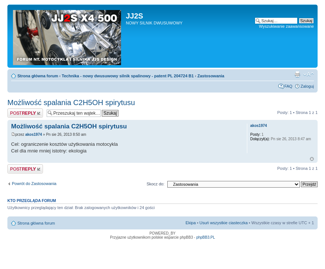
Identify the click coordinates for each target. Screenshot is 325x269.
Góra (312, 159)
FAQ (288, 86)
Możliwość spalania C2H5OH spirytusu (71, 102)
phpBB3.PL (205, 237)
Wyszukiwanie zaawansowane (286, 26)
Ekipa (190, 223)
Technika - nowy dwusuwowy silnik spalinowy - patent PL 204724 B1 (128, 76)
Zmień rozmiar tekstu (308, 74)
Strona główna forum (37, 76)
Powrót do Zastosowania (34, 183)
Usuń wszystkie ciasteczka (224, 223)
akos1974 (33, 134)
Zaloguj (307, 86)
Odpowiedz (25, 113)
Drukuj (297, 74)
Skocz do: (155, 184)
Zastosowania (210, 76)
